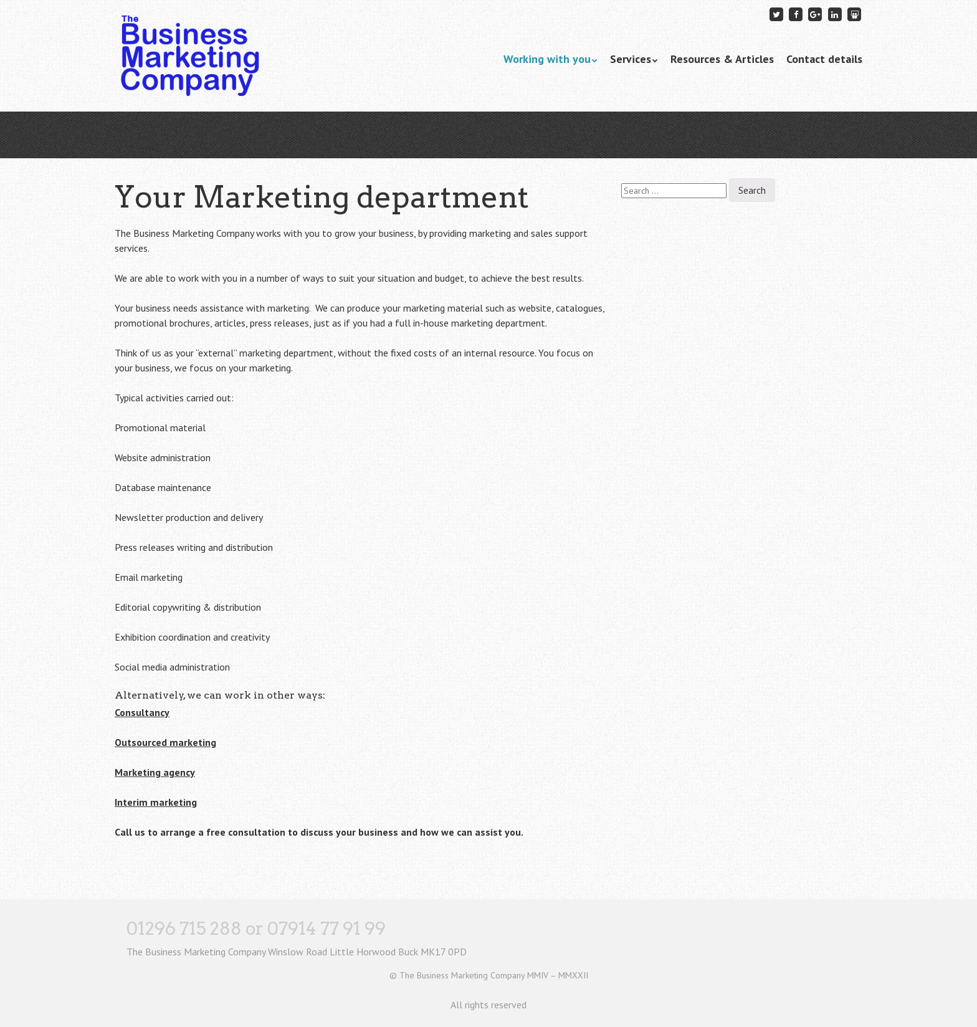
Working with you (547, 59)
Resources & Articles (722, 59)
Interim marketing (156, 802)
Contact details (824, 59)
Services (630, 59)
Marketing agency (155, 772)
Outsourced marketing (165, 742)
